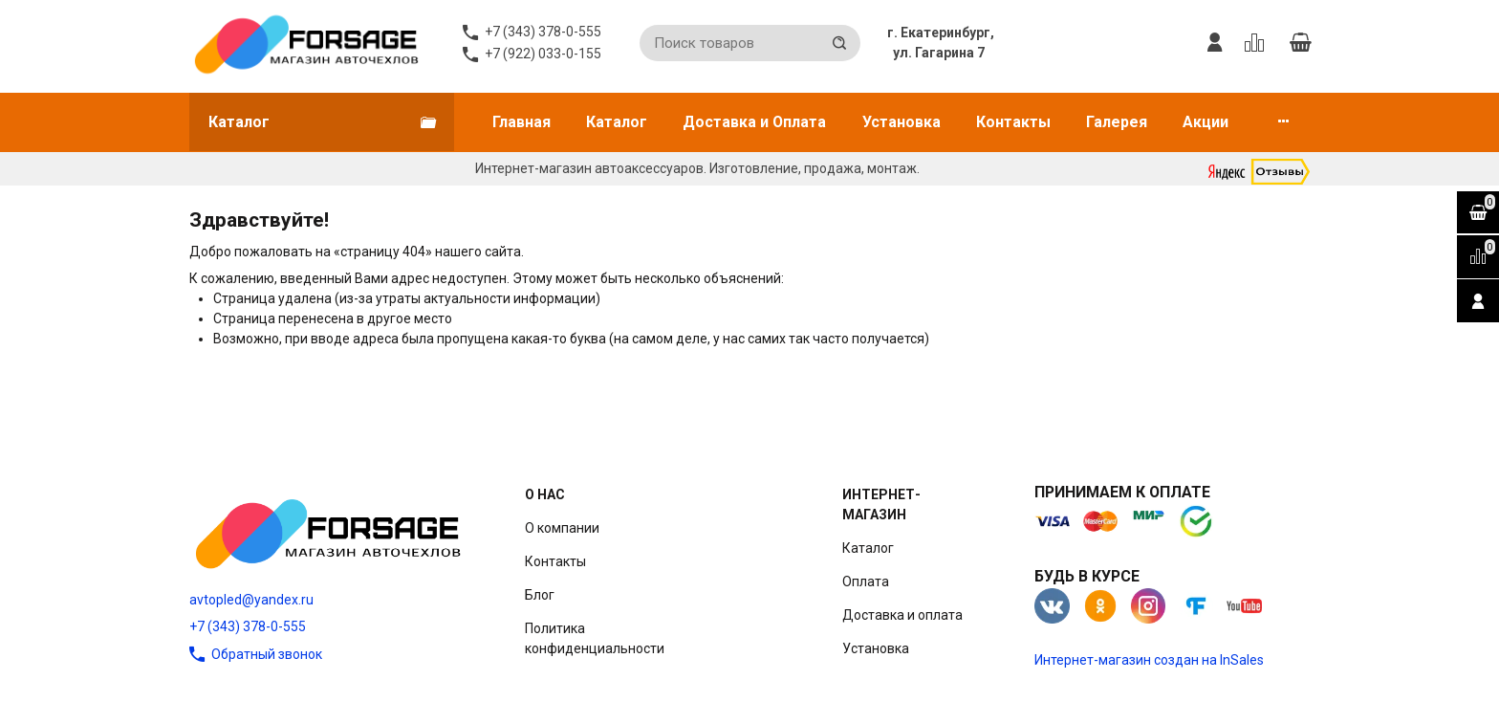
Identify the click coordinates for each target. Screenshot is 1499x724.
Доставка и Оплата (754, 122)
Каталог (616, 122)
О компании (562, 528)
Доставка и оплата (902, 615)
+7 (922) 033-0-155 (543, 53)
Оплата (865, 581)
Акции (1205, 122)
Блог (539, 595)
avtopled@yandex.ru (251, 599)
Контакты (1013, 122)
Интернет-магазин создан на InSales (1149, 660)
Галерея (1116, 122)
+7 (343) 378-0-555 (247, 626)
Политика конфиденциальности (594, 638)
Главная (521, 122)
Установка (901, 122)
